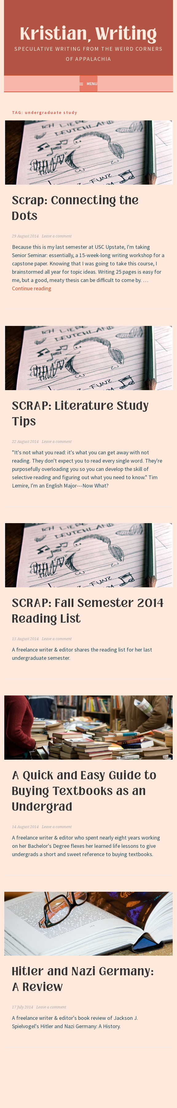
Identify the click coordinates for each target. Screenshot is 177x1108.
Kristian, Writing (88, 34)
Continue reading (31, 288)
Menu (92, 83)
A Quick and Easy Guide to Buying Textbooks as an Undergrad (84, 791)
